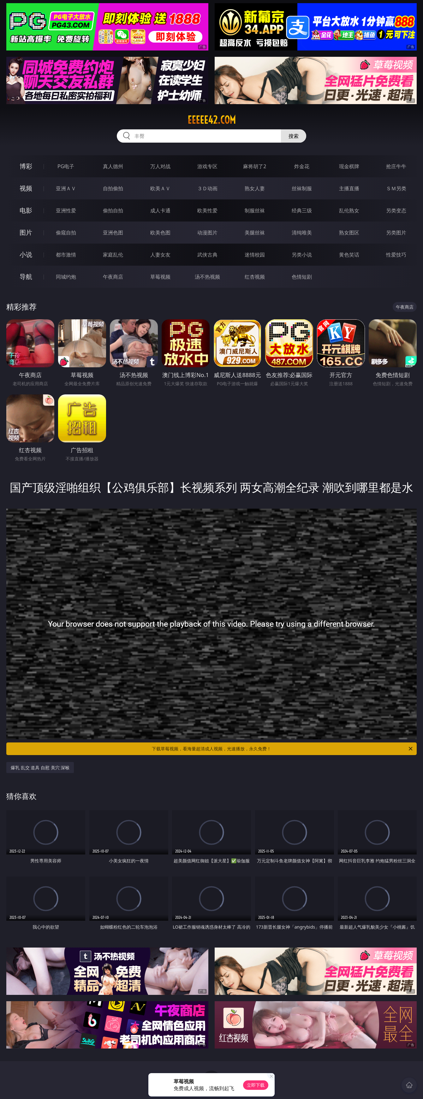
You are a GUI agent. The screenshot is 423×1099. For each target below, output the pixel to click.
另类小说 (302, 254)
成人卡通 (160, 210)
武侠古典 (207, 254)
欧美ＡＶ (160, 188)
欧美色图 (160, 232)
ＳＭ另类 (396, 188)
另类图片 (396, 232)
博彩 (26, 166)
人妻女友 (160, 254)
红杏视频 (255, 276)
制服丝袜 (255, 210)
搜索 (294, 136)
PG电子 (65, 166)
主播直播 (349, 188)
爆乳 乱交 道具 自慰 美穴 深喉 (40, 768)
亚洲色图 (113, 232)
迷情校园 (255, 254)
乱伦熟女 (349, 210)
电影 (26, 210)
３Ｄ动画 (207, 188)
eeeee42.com (212, 120)
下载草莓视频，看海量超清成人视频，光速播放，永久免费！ (283, 749)
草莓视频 (160, 276)
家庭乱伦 (113, 254)
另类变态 (396, 210)
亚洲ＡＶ (66, 188)
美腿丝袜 (255, 232)
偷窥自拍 (66, 232)
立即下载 (256, 1085)
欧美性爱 (207, 210)
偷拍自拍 (113, 210)
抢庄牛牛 (396, 166)
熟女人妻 (255, 188)
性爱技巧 (396, 254)
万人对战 (160, 166)
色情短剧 (302, 276)
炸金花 (301, 166)
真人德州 (113, 166)
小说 (26, 254)
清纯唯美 (302, 232)
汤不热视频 (207, 276)
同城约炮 (66, 276)
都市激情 (66, 254)
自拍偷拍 (113, 188)
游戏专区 (207, 166)
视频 (26, 188)
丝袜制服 (302, 188)
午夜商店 (113, 276)
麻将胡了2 (254, 166)
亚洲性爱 (66, 210)
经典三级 (302, 210)
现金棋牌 (349, 166)
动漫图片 (207, 232)
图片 (26, 232)
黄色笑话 (349, 254)
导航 (26, 276)
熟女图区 (349, 232)
